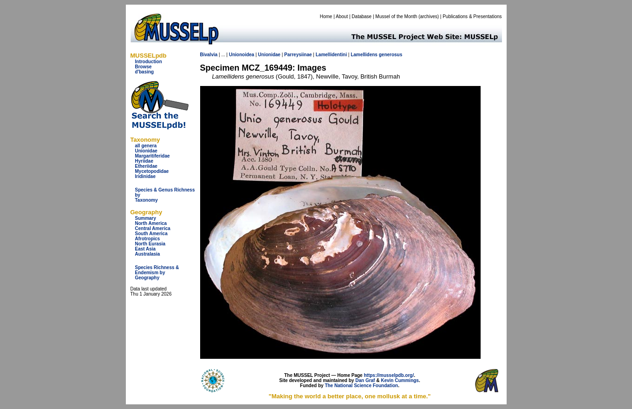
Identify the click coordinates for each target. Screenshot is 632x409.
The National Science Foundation (361, 385)
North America (151, 223)
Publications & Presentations (472, 16)
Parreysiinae (298, 54)
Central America (152, 228)
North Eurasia (150, 243)
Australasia (147, 254)
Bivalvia (209, 54)
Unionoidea (241, 54)
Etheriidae (146, 166)
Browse (143, 66)
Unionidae (146, 150)
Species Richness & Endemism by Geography (157, 272)
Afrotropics (147, 238)
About (342, 16)
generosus (391, 54)
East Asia (145, 248)
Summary (145, 218)
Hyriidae (144, 161)
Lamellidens (364, 54)
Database (361, 16)
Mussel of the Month (396, 16)
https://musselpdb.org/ (389, 375)
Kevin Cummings (400, 380)
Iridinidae (145, 176)
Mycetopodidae (152, 171)
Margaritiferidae (152, 155)
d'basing (144, 71)
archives (428, 16)
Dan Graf (365, 380)
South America (151, 233)
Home (326, 16)
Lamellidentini (331, 54)
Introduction (148, 61)
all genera (146, 145)
